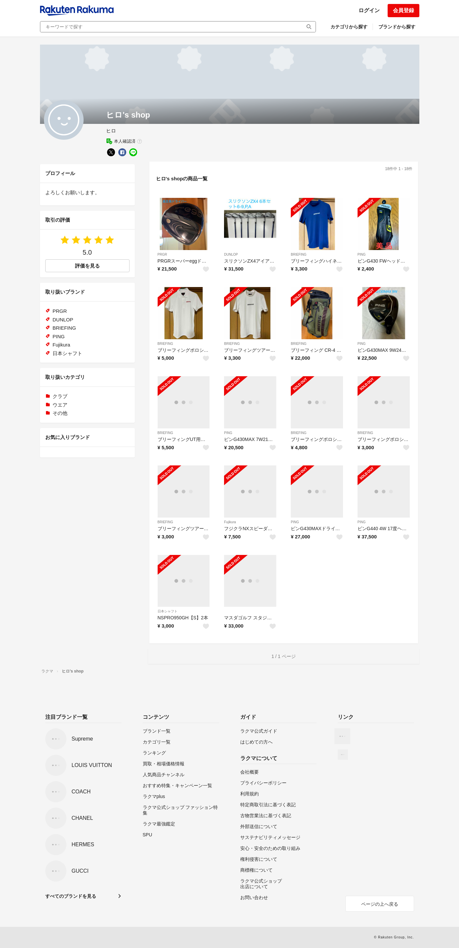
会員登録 (403, 10)
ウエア (60, 405)
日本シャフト (167, 611)
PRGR (162, 254)
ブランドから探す (396, 26)
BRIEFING (298, 254)
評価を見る (87, 266)
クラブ (60, 396)
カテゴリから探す (348, 26)
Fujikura (230, 522)
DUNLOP (231, 254)
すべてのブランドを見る (70, 896)
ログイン (369, 10)
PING (361, 254)
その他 (60, 413)
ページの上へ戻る (379, 904)
